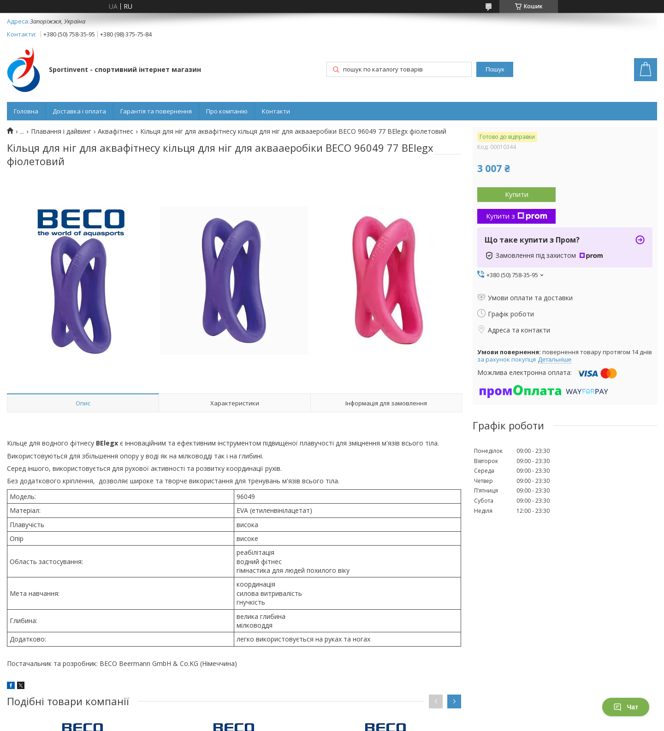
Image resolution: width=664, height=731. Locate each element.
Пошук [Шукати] (495, 69)
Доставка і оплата (79, 111)
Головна (26, 111)
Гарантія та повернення (156, 111)
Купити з (516, 215)
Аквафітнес (115, 131)
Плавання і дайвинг (61, 131)
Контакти (276, 111)
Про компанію (227, 111)
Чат (625, 707)
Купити (516, 194)
